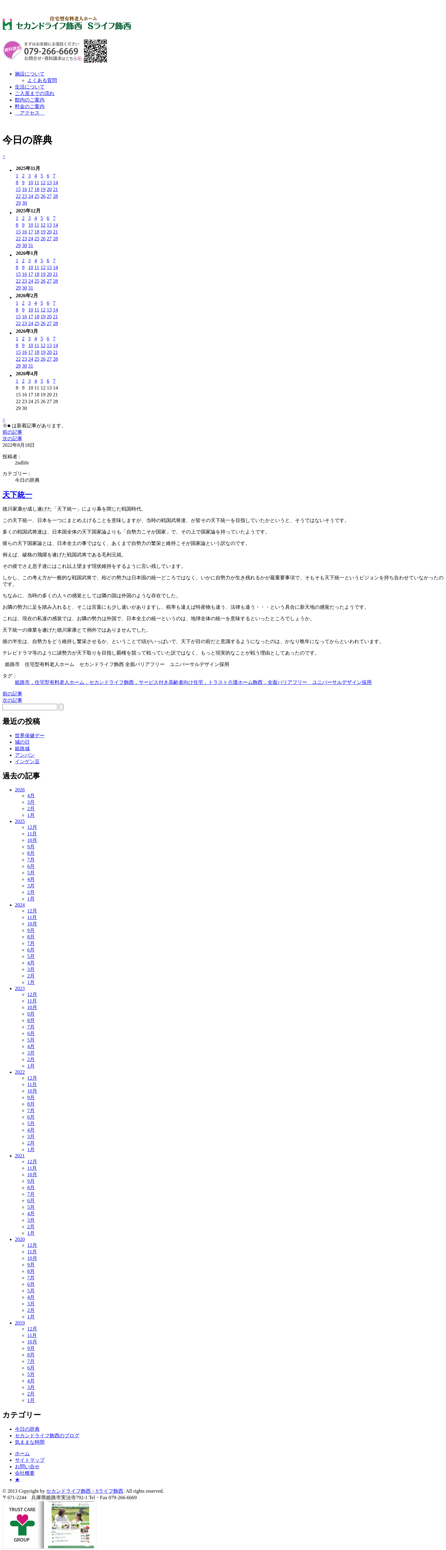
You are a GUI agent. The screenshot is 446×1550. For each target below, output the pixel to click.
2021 (20, 1155)
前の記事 (12, 432)
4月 (31, 795)
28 (55, 196)
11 (36, 182)
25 (36, 196)
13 (49, 182)
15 (18, 189)
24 (30, 196)
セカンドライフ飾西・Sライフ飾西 (84, 1491)
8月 (31, 853)
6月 (31, 866)
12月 (32, 827)
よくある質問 (42, 80)
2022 (20, 1072)
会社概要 (25, 1473)
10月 (32, 840)
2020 (20, 1239)
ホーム (22, 1453)
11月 (32, 833)
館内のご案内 (30, 99)
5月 (31, 872)
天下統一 (17, 495)
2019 (20, 1323)
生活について (30, 86)
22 (18, 196)
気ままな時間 (30, 1442)
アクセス (30, 112)
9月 (31, 846)
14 (55, 182)
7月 (31, 859)
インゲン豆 (27, 761)
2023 (20, 988)
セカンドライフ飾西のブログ (47, 1435)
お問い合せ (27, 1466)
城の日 (22, 742)
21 (55, 189)
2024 (20, 905)
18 (36, 189)
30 (24, 203)
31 (30, 245)
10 (30, 182)
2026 (20, 789)
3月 (31, 802)
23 (24, 196)
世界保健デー (30, 735)
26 (43, 196)
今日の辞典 (27, 1429)
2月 (31, 808)
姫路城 (22, 748)
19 (43, 189)
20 (49, 189)
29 (18, 203)
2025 (20, 821)
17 (30, 189)
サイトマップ (30, 1460)
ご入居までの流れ (35, 93)
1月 (31, 815)
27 (49, 196)
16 (24, 189)
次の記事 (12, 438)
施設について (30, 73)
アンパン (25, 755)
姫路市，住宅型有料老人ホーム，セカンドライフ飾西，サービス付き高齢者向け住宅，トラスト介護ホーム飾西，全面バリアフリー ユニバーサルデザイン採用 (193, 682)
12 (43, 182)
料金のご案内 (30, 106)
